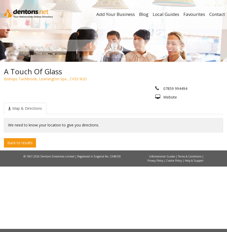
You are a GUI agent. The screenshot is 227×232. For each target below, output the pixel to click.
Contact (217, 14)
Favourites (194, 14)
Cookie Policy (174, 226)
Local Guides (166, 14)
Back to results (20, 207)
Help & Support (194, 226)
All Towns (45, 107)
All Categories (115, 107)
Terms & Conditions (190, 222)
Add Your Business (115, 14)
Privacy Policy (155, 226)
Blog (143, 14)
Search (181, 98)
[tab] (25, 173)
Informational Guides (162, 222)
